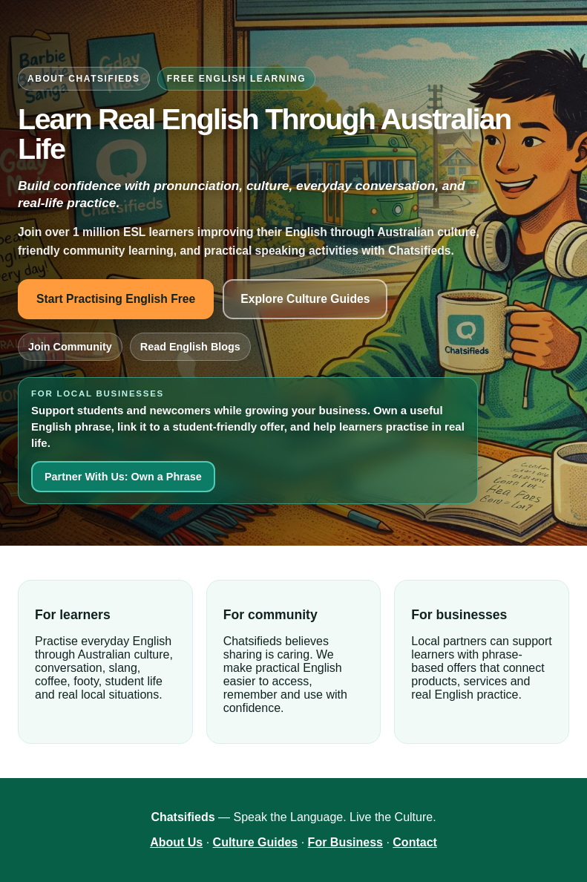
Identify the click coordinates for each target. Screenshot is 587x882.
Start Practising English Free (115, 299)
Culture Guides (255, 842)
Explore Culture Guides (305, 299)
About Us (176, 842)
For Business (345, 842)
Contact (415, 842)
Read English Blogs (190, 347)
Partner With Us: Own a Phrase (123, 477)
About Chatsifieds (83, 79)
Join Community (70, 347)
